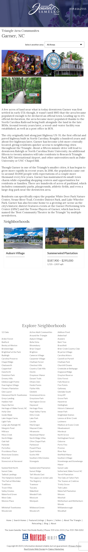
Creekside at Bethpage (68, 368)
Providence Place (9, 451)
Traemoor (34, 484)
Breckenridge (7, 348)
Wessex (61, 494)
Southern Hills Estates (39, 458)
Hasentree (62, 401)
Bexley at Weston (9, 345)
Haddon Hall (7, 401)
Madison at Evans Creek (68, 425)
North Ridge (7, 438)
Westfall (61, 497)
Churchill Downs (65, 365)
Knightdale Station (66, 415)
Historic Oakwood (66, 408)
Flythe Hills (35, 388)
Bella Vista (34, 342)
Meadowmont (64, 428)
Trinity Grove (64, 484)
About (53, 523)
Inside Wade (7, 415)
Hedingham (63, 405)
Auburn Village (36, 339)
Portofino (6, 448)
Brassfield (62, 345)
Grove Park (63, 398)
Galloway (62, 388)
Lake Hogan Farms (10, 418)
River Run (62, 451)
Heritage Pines (36, 408)
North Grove (63, 435)
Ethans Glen (35, 382)
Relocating (36, 523)
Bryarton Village (65, 352)
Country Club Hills (38, 368)
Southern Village (65, 458)
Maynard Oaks (36, 428)
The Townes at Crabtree (68, 481)
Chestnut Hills (36, 365)
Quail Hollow (35, 451)
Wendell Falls (35, 494)
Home (8, 520)
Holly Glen (6, 411)
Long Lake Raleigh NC (11, 425)
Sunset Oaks (7, 471)
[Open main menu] (83, 21)
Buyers (50, 520)
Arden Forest (7, 339)
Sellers (58, 520)
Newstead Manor (37, 435)
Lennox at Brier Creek (67, 418)
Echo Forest (63, 378)
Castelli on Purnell (66, 358)
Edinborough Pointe (10, 382)
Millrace (5, 431)
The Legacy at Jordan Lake (41, 478)
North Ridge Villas (38, 438)
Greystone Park (36, 398)
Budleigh (5, 355)
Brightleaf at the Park (11, 352)
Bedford (5, 342)
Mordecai (62, 431)
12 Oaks (5, 332)
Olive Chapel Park (37, 441)
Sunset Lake (63, 468)
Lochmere (62, 421)
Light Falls (6, 421)
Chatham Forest (37, 362)
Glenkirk (33, 392)
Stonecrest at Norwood (12, 461)
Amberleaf (62, 335)
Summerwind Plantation (40, 468)
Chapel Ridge (7, 362)
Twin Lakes (62, 487)
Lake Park (34, 418)
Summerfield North (10, 468)
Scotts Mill (34, 454)
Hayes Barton (8, 405)
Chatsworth (7, 365)
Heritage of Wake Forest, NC (14, 408)
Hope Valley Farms (38, 411)
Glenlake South (64, 392)
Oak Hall (5, 441)
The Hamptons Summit (11, 478)
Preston (61, 448)
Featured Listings (36, 520)
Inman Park (62, 411)
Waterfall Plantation (67, 491)
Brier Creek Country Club (69, 348)
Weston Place (8, 501)
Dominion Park (8, 375)
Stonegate (34, 461)
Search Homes (20, 520)
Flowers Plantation (10, 388)
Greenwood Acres (37, 395)
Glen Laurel (7, 392)
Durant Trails (35, 378)
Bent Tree (62, 342)
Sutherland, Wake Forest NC (70, 471)
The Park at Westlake (11, 481)
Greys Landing (8, 398)
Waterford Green (9, 494)
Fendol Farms (35, 385)
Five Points (63, 385)
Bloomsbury (35, 345)
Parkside (5, 444)
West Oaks (6, 497)
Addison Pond (64, 332)
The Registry (35, 481)
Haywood (34, 405)
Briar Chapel (35, 348)
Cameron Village (37, 355)
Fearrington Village (10, 385)
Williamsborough (65, 507)
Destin (33, 372)
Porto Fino (62, 444)
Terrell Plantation (65, 474)
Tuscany (33, 487)
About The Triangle (72, 520)
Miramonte (34, 431)
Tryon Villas (7, 487)
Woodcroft (35, 511)
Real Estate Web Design (34, 549)
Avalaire (61, 339)
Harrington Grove (37, 401)
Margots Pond (8, 428)
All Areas (51, 44)
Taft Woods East (37, 474)
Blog (46, 523)
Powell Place (35, 448)
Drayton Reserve (65, 375)
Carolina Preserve (10, 358)
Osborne (61, 441)
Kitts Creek (35, 415)
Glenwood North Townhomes (14, 395)
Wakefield (34, 491)
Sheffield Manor (65, 454)
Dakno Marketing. (56, 549)
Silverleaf (6, 458)
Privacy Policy (75, 546)
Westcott (34, 497)
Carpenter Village (37, 358)
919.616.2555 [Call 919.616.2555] (78, 8)
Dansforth (6, 372)
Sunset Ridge (35, 471)
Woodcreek (7, 511)
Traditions (6, 484)
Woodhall (62, 511)
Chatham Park (64, 362)
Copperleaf (6, 368)
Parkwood (34, 444)
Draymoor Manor (37, 375)
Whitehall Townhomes (11, 507)
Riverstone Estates (10, 454)
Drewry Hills (7, 378)
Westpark (34, 501)
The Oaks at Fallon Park (68, 478)
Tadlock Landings (9, 474)
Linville (33, 421)
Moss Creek (7, 435)
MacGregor (35, 425)
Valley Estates (8, 491)
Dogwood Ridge (65, 372)
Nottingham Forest (66, 438)
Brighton (34, 352)
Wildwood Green (37, 507)
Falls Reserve (64, 382)
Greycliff (62, 395)
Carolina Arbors (65, 355)
